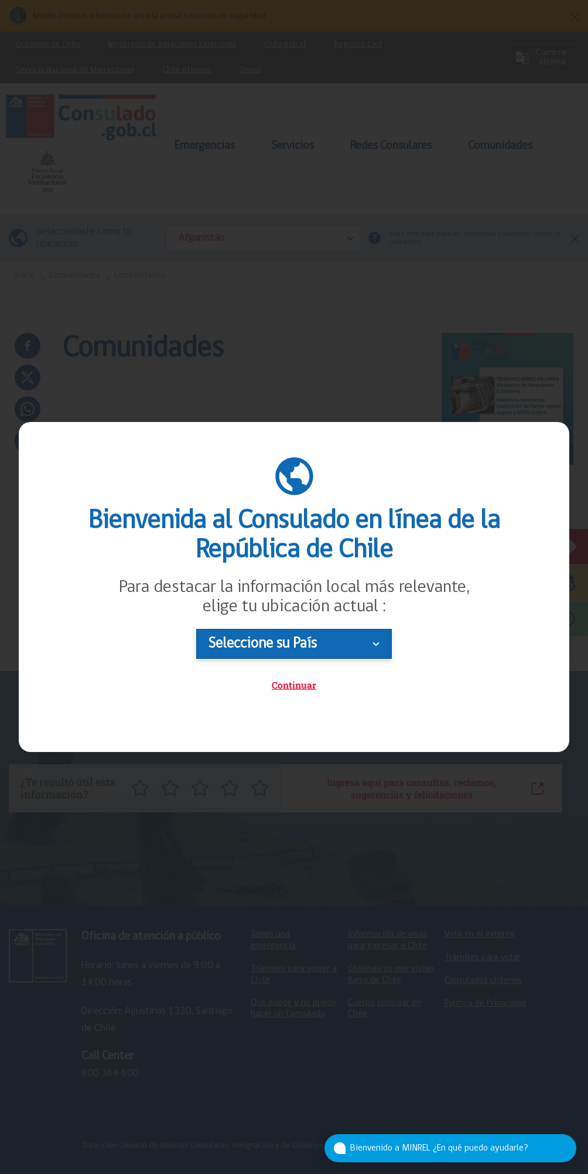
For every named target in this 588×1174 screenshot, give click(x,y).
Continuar (294, 685)
